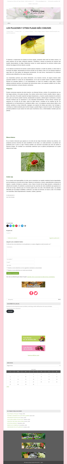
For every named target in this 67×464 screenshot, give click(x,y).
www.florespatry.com (54, 31)
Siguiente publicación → (55, 238)
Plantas (43, 31)
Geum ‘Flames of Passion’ (12, 413)
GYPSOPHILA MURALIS (12, 423)
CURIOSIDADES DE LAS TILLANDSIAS (15, 427)
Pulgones (47, 31)
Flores (36, 31)
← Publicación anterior (11, 238)
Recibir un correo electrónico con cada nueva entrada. (20, 270)
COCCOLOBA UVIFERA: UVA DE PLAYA (15, 419)
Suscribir (10, 311)
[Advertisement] (33, 123)
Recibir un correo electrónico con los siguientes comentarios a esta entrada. (25, 268)
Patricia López (10, 31)
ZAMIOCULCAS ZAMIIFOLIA (13, 425)
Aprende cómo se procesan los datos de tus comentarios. (41, 276)
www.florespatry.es (10, 33)
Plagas (39, 31)
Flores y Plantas (29, 31)
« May (7, 386)
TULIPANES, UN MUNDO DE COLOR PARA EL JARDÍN (18, 415)
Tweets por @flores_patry (33, 355)
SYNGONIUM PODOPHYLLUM (13, 417)
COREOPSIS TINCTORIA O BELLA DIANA (15, 421)
